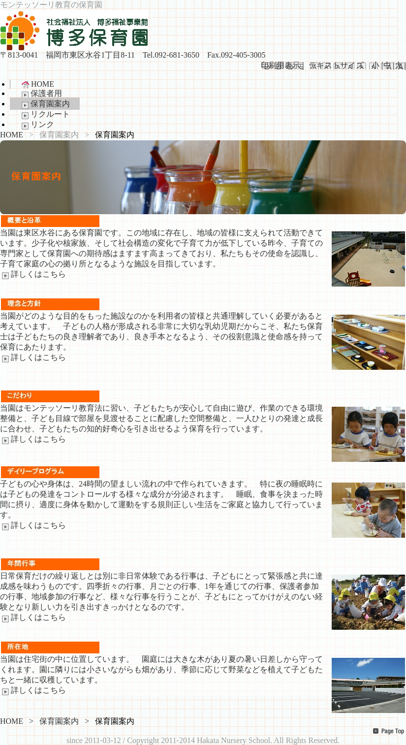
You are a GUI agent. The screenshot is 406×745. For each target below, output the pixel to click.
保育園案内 (45, 104)
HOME (37, 84)
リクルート (45, 115)
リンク (37, 125)
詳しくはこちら (33, 274)
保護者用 (41, 94)
